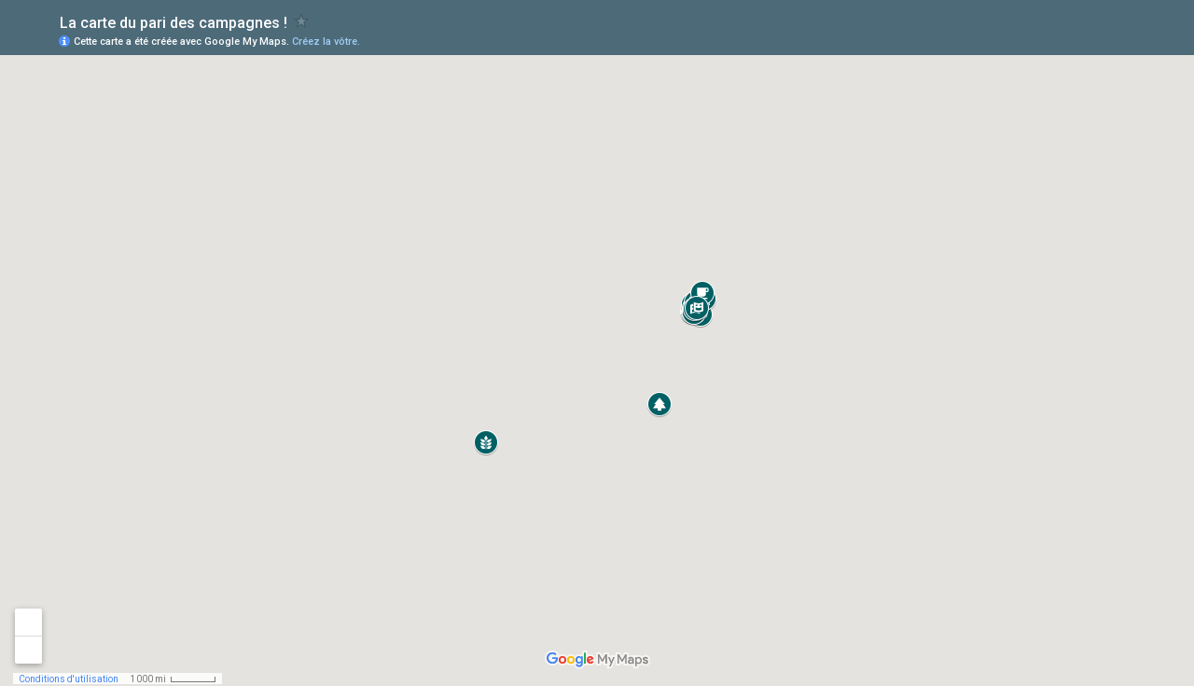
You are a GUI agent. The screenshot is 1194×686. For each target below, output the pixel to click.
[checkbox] (301, 21)
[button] (659, 404)
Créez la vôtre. (326, 41)
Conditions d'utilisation (68, 679)
